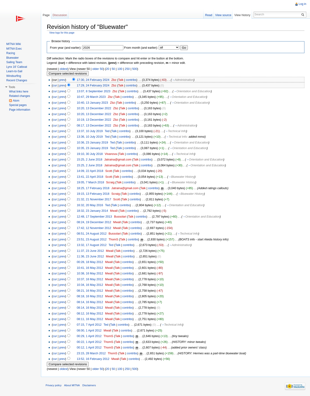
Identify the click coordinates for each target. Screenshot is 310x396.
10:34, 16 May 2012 (90, 285)
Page (46, 15)
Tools (12, 87)
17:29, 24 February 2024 (93, 85)
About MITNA (72, 385)
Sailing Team (14, 62)
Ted (107, 131)
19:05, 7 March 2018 (90, 182)
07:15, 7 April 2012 (89, 324)
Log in (302, 4)
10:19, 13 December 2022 (94, 119)
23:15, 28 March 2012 (91, 353)
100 (119, 69)
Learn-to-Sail (14, 71)
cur (55, 85)
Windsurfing (13, 76)
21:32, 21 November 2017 (94, 199)
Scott (108, 171)
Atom (16, 100)
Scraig (110, 182)
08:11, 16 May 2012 (90, 319)
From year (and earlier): (65, 47)
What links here (18, 91)
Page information (19, 109)
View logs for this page (61, 32)
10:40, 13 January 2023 (92, 102)
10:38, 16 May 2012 (90, 273)
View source (223, 15)
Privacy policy (53, 385)
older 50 (97, 69)
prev (62, 80)
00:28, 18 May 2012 (90, 262)
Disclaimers (89, 385)
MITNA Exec (14, 48)
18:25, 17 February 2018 (93, 188)
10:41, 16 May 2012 (90, 268)
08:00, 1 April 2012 (89, 330)
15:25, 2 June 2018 (89, 159)
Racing (10, 53)
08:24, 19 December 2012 (94, 222)
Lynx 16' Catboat (16, 66)
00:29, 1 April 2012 (89, 336)
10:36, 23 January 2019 (92, 142)
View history (242, 15)
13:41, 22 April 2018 (90, 176)
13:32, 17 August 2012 (92, 245)
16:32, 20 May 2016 (90, 205)
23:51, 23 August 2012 (92, 239)
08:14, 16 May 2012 (90, 302)
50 (113, 69)
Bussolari (120, 216)
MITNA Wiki (13, 44)
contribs (131, 80)
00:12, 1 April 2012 (89, 347)
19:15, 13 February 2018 (93, 193)
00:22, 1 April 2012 (89, 342)
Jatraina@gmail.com (117, 159)
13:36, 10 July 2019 (90, 136)
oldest (63, 69)
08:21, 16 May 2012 (90, 290)
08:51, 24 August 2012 (92, 233)
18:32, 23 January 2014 (92, 210)
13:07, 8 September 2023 (93, 91)
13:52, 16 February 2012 (93, 359)
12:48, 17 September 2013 (94, 216)
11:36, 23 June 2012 (90, 256)
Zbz (113, 80)
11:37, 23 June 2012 (90, 251)
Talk (121, 80)
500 (134, 69)
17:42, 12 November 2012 (94, 228)
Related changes (19, 96)
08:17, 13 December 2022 (94, 125)
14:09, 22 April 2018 (90, 171)
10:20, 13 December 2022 (94, 108)
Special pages (18, 105)
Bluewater (12, 57)
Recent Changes (16, 80)
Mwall (114, 210)
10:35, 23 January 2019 (92, 148)
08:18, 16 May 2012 (90, 296)
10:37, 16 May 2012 (90, 279)
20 (107, 69)
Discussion (60, 15)
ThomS (113, 239)
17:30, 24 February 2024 (93, 80)
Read (208, 15)
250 (127, 69)
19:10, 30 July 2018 (90, 154)
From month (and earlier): (141, 47)
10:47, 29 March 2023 (91, 97)
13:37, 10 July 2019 (90, 131)
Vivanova (111, 154)
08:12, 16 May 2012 (90, 313)
